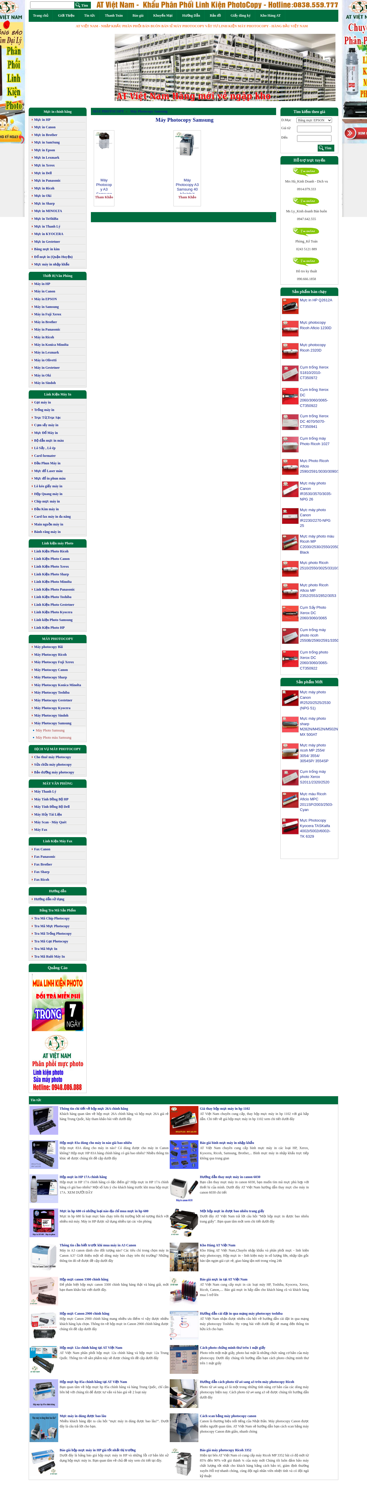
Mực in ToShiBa (46, 219)
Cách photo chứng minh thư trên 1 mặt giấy (233, 1348)
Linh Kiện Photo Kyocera (53, 612)
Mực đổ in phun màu (50, 478)
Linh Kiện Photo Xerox (51, 566)
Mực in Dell (43, 173)
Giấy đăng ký (241, 15)
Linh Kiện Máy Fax (58, 841)
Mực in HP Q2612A (316, 300)
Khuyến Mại (162, 15)
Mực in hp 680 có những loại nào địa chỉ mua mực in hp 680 (104, 1211)
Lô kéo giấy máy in (48, 486)
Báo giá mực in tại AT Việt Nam (223, 1279)
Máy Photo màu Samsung (53, 738)
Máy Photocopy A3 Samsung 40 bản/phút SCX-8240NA (187, 186)
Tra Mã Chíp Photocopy (52, 918)
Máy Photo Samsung (50, 730)
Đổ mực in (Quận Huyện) (53, 257)
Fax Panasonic (44, 857)
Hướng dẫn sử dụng (49, 899)
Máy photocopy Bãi (48, 647)
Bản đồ (215, 15)
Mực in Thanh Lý (47, 226)
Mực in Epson (44, 150)
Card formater (45, 456)
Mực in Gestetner (47, 242)
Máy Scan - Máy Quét (50, 822)
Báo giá (137, 15)
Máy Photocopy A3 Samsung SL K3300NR (104, 186)
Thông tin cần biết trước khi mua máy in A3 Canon (98, 1245)
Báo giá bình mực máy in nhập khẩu (227, 1143)
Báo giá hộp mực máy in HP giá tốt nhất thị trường (98, 1450)
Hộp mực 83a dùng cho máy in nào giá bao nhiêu (96, 1143)
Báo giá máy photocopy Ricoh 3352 (225, 1450)
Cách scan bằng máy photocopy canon (228, 1416)
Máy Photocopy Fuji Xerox (54, 662)
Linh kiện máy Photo (57, 543)
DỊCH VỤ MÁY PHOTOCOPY (57, 749)
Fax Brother (43, 864)
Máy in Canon (44, 291)
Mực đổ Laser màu (48, 471)
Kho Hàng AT (270, 15)
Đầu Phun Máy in (47, 463)
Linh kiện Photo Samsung (53, 620)
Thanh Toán (114, 15)
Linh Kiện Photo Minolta (53, 582)
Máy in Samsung (46, 307)
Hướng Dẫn (191, 15)
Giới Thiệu (66, 15)
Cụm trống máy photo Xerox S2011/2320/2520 (314, 781)
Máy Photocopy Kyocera (52, 708)
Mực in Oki (42, 196)
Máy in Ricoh (44, 337)
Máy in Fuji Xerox (47, 314)
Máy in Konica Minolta (51, 345)
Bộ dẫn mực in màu (49, 441)
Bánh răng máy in (47, 532)
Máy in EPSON (45, 299)
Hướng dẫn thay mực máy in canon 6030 (230, 1177)
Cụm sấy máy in (46, 425)
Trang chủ (40, 15)
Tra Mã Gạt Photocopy (51, 941)
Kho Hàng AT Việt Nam (217, 1245)
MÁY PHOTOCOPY (57, 639)
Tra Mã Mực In (45, 949)
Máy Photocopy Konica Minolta (57, 685)
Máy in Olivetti (45, 360)
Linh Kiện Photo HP (49, 628)
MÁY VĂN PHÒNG (58, 783)
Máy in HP (42, 284)
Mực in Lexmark (46, 158)
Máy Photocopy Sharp (50, 677)
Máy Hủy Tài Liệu (48, 814)
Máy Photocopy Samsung (52, 723)
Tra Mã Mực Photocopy (51, 926)
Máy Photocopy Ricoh (50, 655)
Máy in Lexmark (46, 352)
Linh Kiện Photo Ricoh (51, 551)
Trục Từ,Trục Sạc (47, 418)
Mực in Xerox (44, 165)
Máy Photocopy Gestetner (53, 700)
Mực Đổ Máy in (46, 433)
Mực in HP (42, 120)
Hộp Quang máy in (48, 494)
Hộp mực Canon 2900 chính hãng (84, 1314)
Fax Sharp (42, 872)
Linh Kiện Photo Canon (52, 559)
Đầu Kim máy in (46, 509)
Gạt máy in (42, 402)
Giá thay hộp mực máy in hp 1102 (225, 1109)
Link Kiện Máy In (57, 394)
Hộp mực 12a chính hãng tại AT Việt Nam (91, 1348)
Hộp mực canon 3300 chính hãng (84, 1279)
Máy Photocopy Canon (51, 670)
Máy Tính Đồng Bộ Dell (52, 807)
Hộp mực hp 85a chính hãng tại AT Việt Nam (93, 1382)
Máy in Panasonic (47, 329)
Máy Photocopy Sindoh (51, 715)
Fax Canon (42, 849)
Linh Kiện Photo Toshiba (52, 597)
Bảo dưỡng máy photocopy (54, 772)
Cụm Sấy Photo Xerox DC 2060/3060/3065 (313, 612)
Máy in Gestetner (47, 368)
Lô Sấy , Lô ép (45, 448)
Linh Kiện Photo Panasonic (54, 589)
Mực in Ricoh (44, 188)
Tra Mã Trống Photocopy (53, 934)
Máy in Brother (45, 322)
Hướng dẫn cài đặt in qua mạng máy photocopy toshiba (241, 1314)
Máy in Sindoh (45, 383)
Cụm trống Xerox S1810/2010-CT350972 (314, 372)
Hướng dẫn (57, 891)
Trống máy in (44, 410)
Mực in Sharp (44, 203)
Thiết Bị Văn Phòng (58, 276)
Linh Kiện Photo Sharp (51, 574)
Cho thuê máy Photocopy (52, 757)
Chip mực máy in (47, 501)
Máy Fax (40, 830)
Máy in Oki (42, 375)
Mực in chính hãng (58, 112)
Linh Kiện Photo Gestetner (54, 605)
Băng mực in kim (47, 249)
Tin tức (89, 15)
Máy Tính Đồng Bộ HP (51, 799)
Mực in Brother (45, 135)
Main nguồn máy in (48, 524)
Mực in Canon (45, 127)
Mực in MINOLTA (48, 211)
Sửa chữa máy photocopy (53, 765)
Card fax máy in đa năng (52, 517)
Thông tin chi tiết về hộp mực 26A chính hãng (94, 1109)
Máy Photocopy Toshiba (51, 692)
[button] (131, 67)
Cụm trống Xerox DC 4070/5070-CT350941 (314, 421)
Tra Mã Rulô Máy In (49, 957)
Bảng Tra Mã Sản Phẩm (58, 910)
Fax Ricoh (41, 880)
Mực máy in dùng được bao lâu (83, 1416)
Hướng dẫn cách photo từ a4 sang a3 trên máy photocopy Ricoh (247, 1382)
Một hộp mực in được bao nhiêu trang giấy (232, 1211)
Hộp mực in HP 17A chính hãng (83, 1177)
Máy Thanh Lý (45, 791)
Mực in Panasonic (47, 181)
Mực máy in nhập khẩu (51, 264)
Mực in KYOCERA (48, 234)
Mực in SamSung (47, 142)
